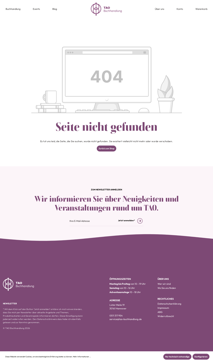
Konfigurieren (201, 356)
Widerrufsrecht (166, 316)
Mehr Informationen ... (82, 356)
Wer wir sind (164, 283)
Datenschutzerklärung (169, 303)
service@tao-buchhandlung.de (125, 319)
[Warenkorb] (201, 9)
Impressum (163, 307)
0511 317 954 (116, 315)
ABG (160, 312)
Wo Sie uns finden (167, 287)
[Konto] (180, 9)
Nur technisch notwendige (177, 356)
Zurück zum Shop (106, 148)
